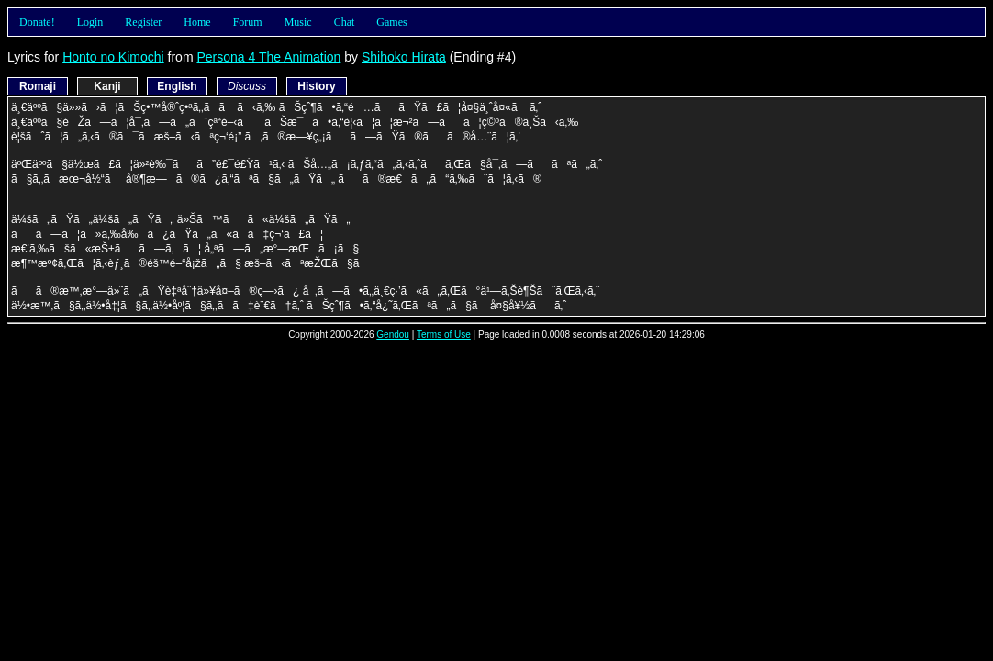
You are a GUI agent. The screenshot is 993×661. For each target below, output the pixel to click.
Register (143, 22)
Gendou (392, 335)
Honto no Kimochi (113, 57)
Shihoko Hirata (404, 57)
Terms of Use (444, 335)
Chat (344, 22)
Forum (247, 22)
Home (197, 22)
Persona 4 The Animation (268, 57)
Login (90, 22)
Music (298, 22)
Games (391, 22)
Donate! (37, 22)
